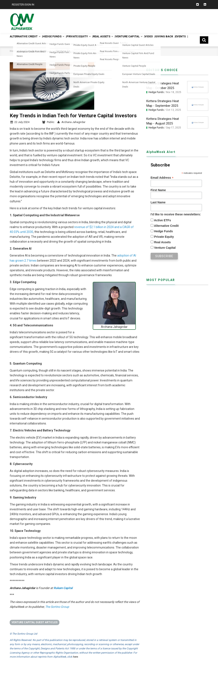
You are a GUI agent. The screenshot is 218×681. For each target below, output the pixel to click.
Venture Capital (166, 40)
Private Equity (99, 40)
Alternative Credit (29, 40)
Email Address (162, 185)
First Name (158, 197)
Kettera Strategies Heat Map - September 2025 (162, 110)
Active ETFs (162, 227)
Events (47, 52)
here (75, 663)
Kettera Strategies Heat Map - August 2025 (162, 128)
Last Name (158, 209)
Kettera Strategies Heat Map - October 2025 (162, 93)
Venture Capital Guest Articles (34, 629)
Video (193, 40)
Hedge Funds (66, 40)
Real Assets (132, 40)
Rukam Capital (63, 595)
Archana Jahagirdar (73, 129)
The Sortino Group (57, 614)
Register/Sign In (23, 4)
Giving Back (23, 52)
